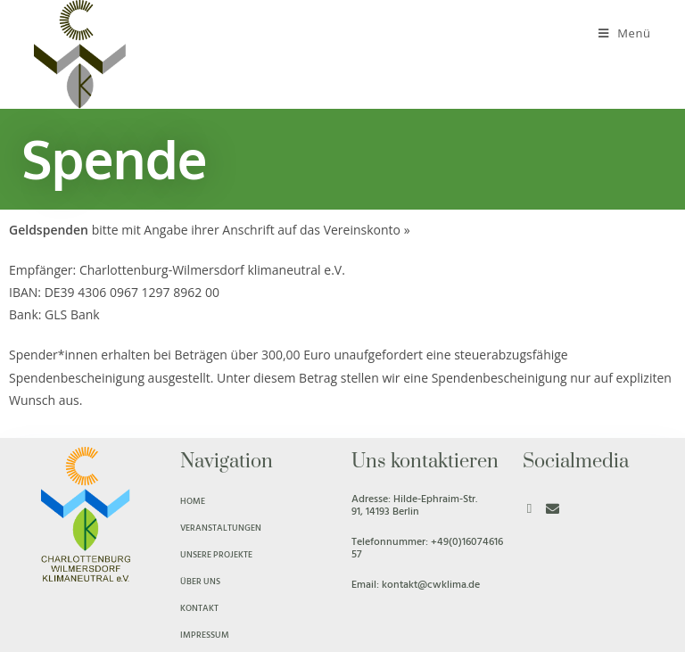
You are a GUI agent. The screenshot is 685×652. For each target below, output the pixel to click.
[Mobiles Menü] (624, 33)
